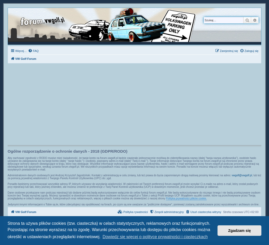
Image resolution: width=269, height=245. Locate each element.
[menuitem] (33, 51)
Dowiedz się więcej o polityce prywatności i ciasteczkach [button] (155, 237)
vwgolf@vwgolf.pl (242, 175)
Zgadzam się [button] (239, 230)
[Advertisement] (134, 105)
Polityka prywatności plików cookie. (186, 198)
